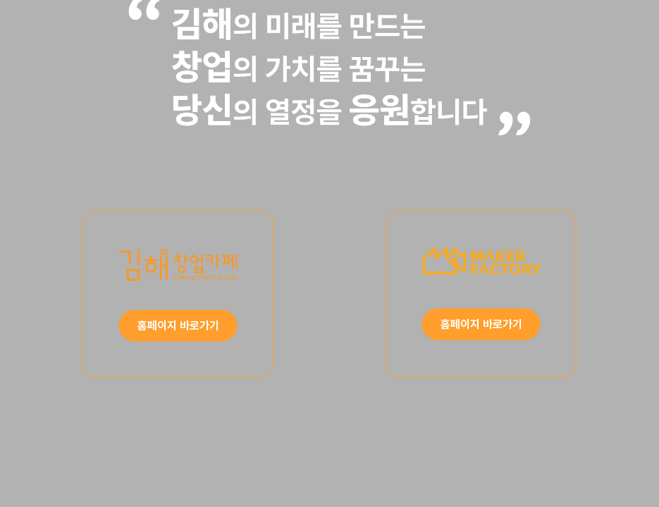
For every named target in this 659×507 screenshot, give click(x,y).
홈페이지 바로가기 (178, 325)
